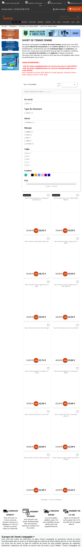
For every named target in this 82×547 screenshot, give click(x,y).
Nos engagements (8, 479)
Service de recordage (9, 466)
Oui (8, 93)
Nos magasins (7, 477)
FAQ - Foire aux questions (11, 471)
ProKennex (45, 482)
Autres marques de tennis (50, 488)
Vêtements (40, 22)
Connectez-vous (66, 463)
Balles (59, 22)
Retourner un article (8, 474)
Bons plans (16, 22)
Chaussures (32, 22)
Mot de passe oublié (68, 468)
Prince (43, 468)
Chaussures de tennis (28, 466)
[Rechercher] (69, 16)
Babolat (44, 477)
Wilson (43, 485)
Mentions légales (7, 482)
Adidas (9, 124)
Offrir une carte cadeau (10, 501)
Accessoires (66, 22)
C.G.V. (3, 463)
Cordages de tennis (28, 474)
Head (9, 133)
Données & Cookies (8, 488)
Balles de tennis (26, 479)
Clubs (73, 22)
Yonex (43, 479)
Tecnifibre (44, 463)
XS (8, 145)
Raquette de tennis (28, 463)
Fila (8, 130)
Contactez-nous (7, 498)
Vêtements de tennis (28, 468)
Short (9, 104)
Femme (10, 114)
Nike (42, 471)
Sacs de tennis (26, 477)
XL (8, 158)
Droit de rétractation (9, 485)
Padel (78, 22)
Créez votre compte (68, 466)
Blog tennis (6, 468)
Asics (8, 127)
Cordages (48, 22)
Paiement (5, 490)
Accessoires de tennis (28, 482)
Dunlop (43, 474)
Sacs (54, 22)
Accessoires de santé (28, 471)
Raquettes (24, 22)
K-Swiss (9, 136)
